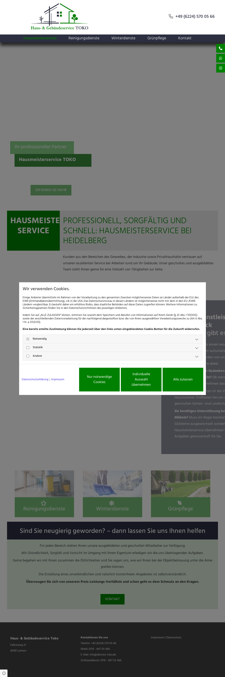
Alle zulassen (183, 379)
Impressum (57, 379)
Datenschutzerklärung (35, 379)
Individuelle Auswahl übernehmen (141, 379)
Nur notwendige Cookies (99, 379)
